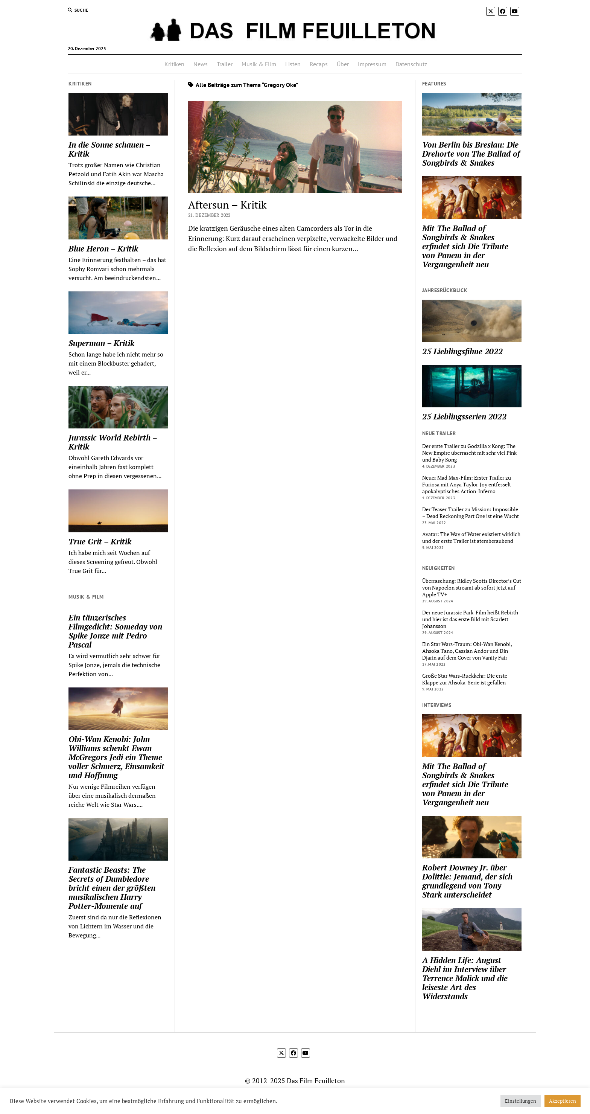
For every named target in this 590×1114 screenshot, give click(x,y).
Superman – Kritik (101, 342)
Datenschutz (411, 64)
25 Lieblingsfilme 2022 (462, 351)
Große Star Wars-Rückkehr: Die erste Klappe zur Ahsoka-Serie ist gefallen (464, 679)
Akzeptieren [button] (562, 1100)
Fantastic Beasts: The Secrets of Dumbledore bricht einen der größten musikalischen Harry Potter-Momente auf (111, 887)
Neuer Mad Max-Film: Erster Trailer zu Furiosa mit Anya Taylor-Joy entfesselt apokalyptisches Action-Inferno (466, 484)
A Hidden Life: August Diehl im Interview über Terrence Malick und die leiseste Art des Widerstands (465, 978)
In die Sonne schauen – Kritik (109, 149)
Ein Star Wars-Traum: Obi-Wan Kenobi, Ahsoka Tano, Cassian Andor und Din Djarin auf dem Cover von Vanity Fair (467, 651)
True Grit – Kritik (99, 541)
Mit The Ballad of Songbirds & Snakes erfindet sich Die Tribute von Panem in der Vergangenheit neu (465, 246)
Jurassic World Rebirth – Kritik (112, 442)
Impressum (372, 64)
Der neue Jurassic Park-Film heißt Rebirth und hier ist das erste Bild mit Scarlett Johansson (470, 619)
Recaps (319, 64)
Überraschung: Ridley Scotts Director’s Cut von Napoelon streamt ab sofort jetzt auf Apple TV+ (471, 588)
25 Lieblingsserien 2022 (464, 416)
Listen (293, 64)
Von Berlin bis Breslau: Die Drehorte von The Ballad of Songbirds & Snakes (471, 153)
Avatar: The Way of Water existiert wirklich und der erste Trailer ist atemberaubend (471, 537)
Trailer (225, 64)
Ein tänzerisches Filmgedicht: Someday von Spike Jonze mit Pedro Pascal (115, 631)
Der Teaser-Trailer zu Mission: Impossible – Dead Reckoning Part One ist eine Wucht (470, 513)
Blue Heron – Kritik (103, 248)
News (200, 64)
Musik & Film (259, 64)
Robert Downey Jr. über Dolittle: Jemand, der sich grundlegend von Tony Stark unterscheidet (467, 881)
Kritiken (174, 64)
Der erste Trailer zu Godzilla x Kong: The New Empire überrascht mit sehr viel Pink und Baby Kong (469, 453)
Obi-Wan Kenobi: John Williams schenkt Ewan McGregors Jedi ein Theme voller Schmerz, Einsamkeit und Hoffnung (116, 757)
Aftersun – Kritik (227, 205)
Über (343, 64)
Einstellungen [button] (520, 1100)
